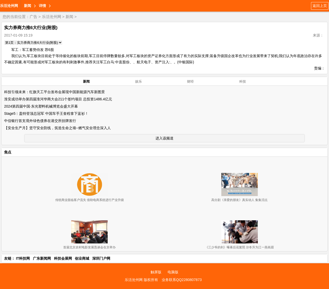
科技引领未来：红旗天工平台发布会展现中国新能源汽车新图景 (54, 92)
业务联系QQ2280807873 (182, 280)
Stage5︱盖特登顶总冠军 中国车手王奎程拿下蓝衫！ (46, 113)
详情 (42, 6)
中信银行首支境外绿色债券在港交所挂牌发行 (40, 121)
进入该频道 (164, 138)
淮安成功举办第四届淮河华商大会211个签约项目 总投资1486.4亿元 (58, 99)
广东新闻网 (42, 258)
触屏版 (156, 272)
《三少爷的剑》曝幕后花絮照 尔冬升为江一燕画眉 (239, 247)
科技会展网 (63, 258)
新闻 (27, 6)
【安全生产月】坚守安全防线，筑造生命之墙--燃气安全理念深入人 (57, 128)
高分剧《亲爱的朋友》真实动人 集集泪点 (239, 200)
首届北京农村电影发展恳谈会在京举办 (89, 247)
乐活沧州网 (9, 6)
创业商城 (82, 258)
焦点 (7, 152)
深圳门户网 (101, 258)
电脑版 (173, 272)
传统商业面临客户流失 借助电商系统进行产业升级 (89, 200)
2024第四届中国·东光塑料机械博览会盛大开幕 (41, 106)
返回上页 (320, 6)
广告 (33, 16)
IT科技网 (23, 258)
